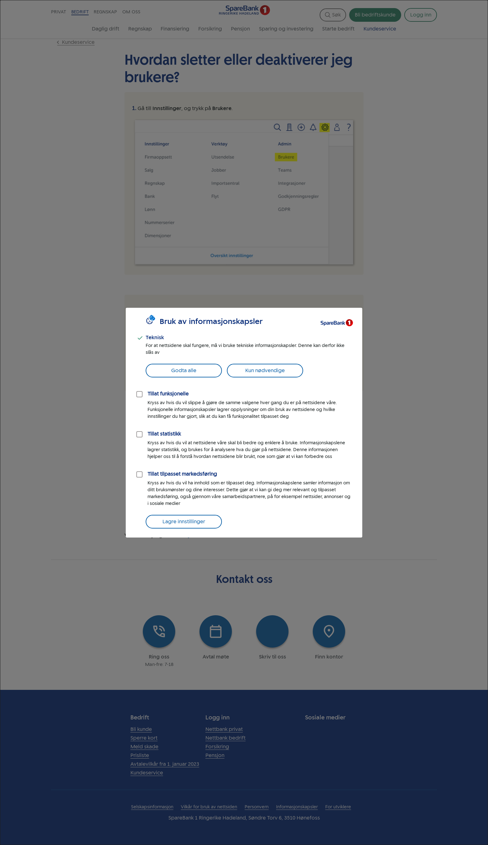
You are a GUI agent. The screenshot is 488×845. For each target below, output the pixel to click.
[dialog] (244, 422)
